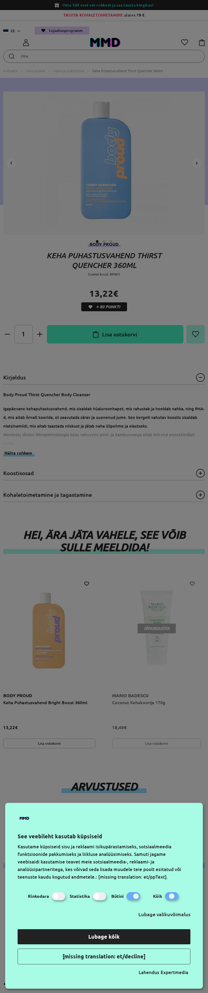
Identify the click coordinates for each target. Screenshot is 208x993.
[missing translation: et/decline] (104, 956)
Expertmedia (174, 972)
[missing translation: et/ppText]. (133, 876)
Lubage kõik (104, 937)
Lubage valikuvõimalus (164, 914)
